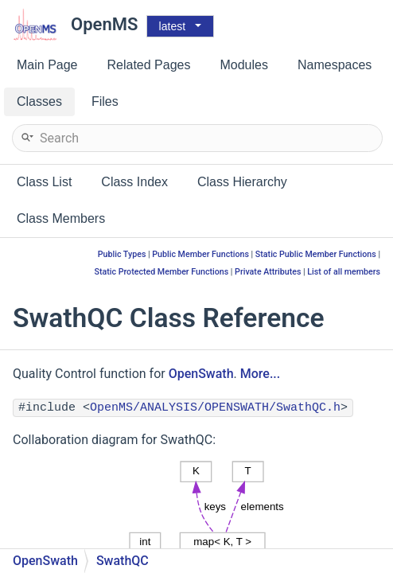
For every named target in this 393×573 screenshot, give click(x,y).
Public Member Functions (200, 254)
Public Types (122, 254)
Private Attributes (268, 272)
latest (172, 26)
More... (260, 373)
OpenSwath (201, 373)
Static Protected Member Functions (161, 272)
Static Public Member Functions (315, 254)
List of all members (343, 272)
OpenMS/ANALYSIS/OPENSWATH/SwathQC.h (215, 408)
